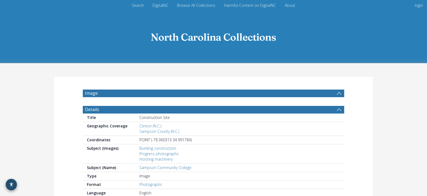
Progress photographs (159, 153)
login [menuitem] (419, 5)
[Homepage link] (213, 35)
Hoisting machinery (156, 159)
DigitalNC (160, 5)
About (290, 5)
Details (92, 109)
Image (91, 93)
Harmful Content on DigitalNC (250, 5)
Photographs (150, 184)
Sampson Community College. (165, 167)
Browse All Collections (196, 5)
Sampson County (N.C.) (159, 131)
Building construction (157, 148)
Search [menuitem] (138, 5)
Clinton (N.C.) (150, 125)
